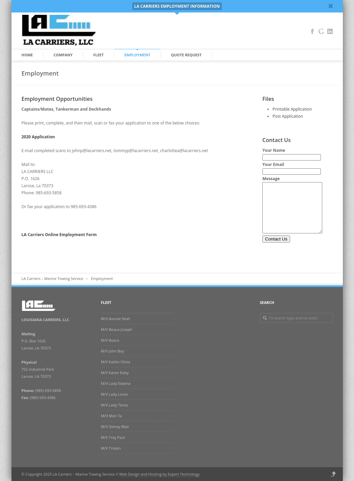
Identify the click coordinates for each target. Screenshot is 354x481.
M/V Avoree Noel (115, 318)
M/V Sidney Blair (115, 426)
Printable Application (292, 109)
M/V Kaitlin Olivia (116, 361)
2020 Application (38, 137)
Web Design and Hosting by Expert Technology (159, 474)
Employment (137, 54)
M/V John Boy (112, 350)
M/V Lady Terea (114, 404)
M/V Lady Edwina (116, 383)
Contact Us (276, 249)
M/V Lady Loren (114, 394)
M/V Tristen (111, 448)
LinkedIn (330, 31)
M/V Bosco (110, 340)
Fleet (98, 54)
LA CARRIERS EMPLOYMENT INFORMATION (177, 6)
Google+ (321, 31)
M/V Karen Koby (115, 372)
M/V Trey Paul (113, 437)
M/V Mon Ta (111, 415)
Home (27, 54)
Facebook (312, 31)
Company (62, 54)
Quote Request (186, 54)
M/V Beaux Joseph (117, 329)
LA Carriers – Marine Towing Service (53, 278)
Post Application (288, 116)
